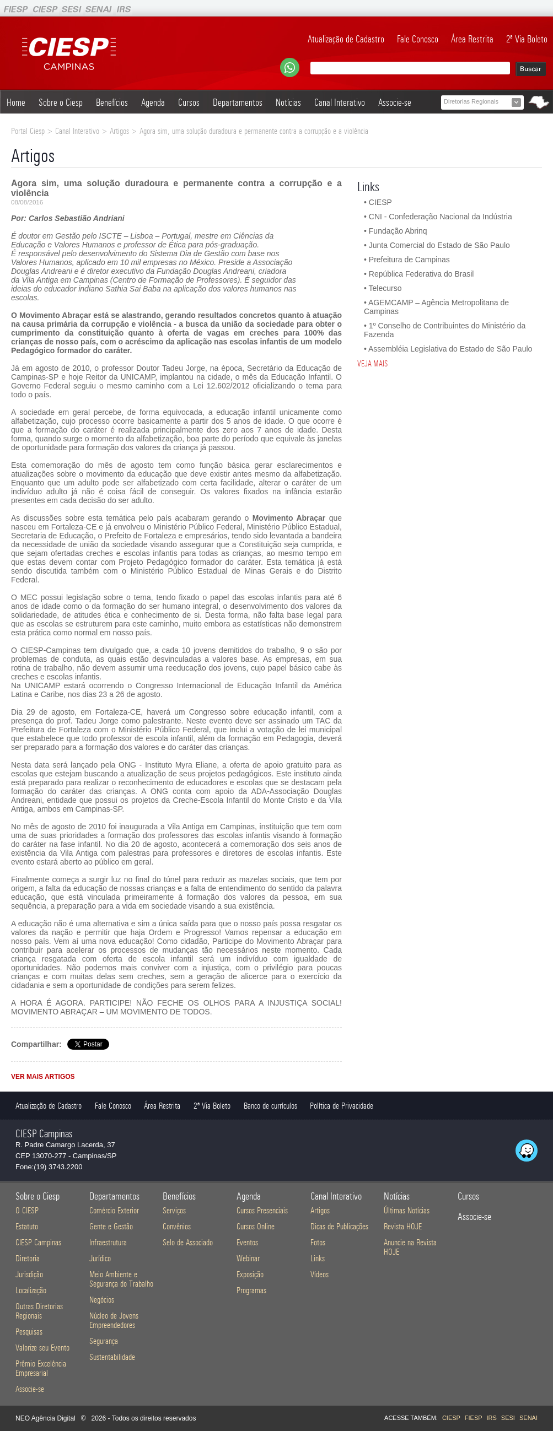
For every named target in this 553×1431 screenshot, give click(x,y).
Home (16, 102)
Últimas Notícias (406, 1210)
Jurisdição (29, 1274)
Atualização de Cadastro (346, 39)
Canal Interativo (339, 102)
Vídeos (319, 1274)
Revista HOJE (403, 1226)
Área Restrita (472, 39)
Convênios (177, 1226)
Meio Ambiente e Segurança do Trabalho (121, 1279)
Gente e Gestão (111, 1226)
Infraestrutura (108, 1242)
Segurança (103, 1341)
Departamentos (237, 102)
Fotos (317, 1242)
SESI (508, 1417)
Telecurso (385, 288)
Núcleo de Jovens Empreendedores (113, 1320)
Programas (251, 1290)
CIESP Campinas (38, 1242)
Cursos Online (256, 1226)
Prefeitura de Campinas (409, 259)
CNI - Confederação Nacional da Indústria (440, 216)
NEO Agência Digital (45, 1418)
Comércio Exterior (114, 1210)
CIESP (380, 202)
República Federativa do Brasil (421, 273)
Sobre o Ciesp (61, 102)
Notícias (288, 102)
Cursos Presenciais (262, 1210)
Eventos (247, 1242)
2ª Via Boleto (526, 39)
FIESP (473, 1417)
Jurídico (100, 1258)
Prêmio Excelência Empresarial (40, 1368)
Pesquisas (28, 1331)
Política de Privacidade (341, 1105)
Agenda (153, 102)
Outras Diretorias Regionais (39, 1311)
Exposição (250, 1274)
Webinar (248, 1258)
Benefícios (112, 102)
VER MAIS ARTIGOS (43, 1077)
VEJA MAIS (372, 364)
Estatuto (26, 1226)
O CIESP (27, 1210)
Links (317, 1258)
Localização (30, 1290)
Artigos (320, 1210)
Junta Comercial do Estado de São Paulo (439, 245)
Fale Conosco (417, 39)
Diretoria (27, 1258)
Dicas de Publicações (339, 1226)
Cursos (189, 102)
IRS (491, 1417)
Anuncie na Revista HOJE (410, 1247)
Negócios (101, 1299)
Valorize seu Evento (42, 1347)
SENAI (528, 1417)
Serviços (174, 1210)
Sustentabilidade (112, 1357)
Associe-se (394, 102)
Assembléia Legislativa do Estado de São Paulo (450, 348)
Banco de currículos (270, 1105)
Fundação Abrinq (398, 230)
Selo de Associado (188, 1242)
